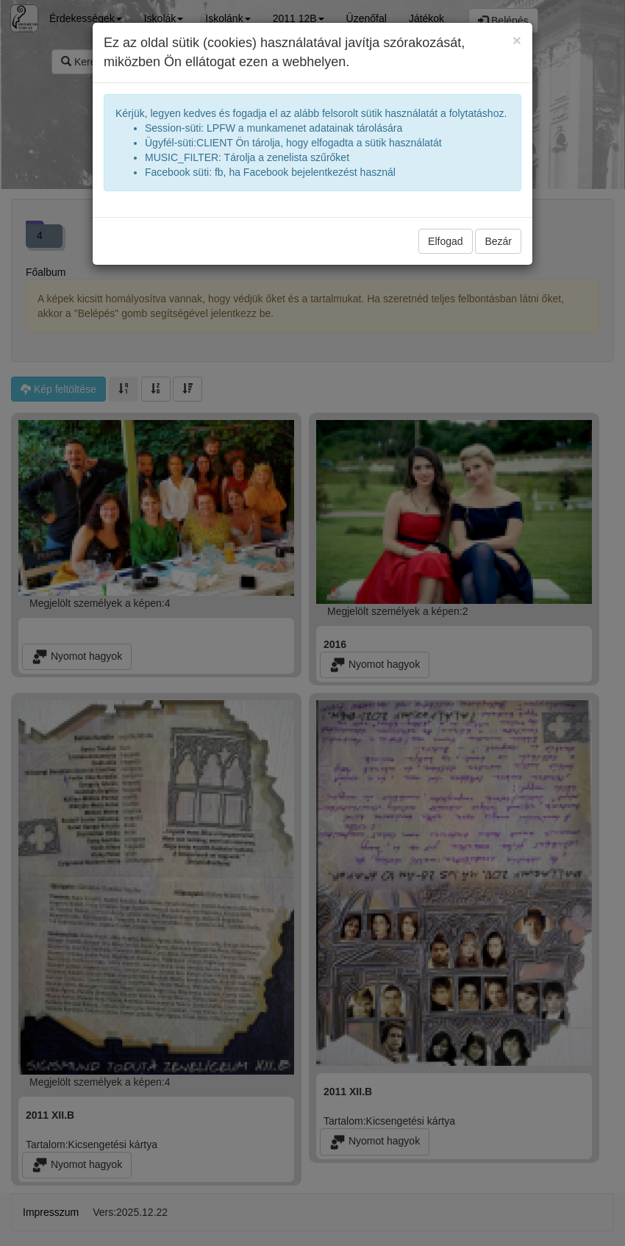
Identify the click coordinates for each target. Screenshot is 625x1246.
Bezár (498, 241)
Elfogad (445, 241)
